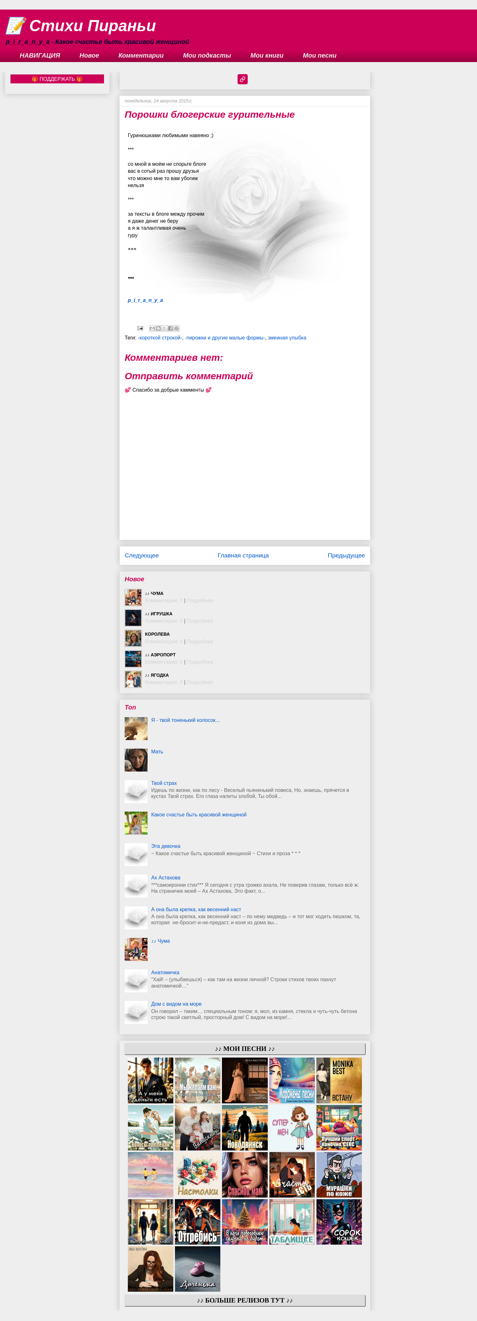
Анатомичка (165, 972)
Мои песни (320, 55)
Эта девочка (165, 846)
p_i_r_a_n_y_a (145, 300)
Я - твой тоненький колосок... (185, 720)
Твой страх (164, 783)
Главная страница (243, 555)
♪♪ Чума (154, 593)
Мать (157, 751)
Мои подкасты (207, 55)
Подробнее (200, 600)
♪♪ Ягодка (157, 675)
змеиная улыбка (287, 337)
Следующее (142, 555)
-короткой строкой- (160, 337)
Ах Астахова (165, 877)
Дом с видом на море (176, 1004)
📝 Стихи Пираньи (80, 26)
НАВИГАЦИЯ (40, 55)
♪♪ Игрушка (158, 613)
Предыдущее (346, 555)
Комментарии (141, 55)
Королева (157, 634)
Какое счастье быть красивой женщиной (198, 814)
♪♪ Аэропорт (160, 654)
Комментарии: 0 (164, 600)
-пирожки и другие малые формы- (225, 337)
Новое (89, 55)
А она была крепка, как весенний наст (196, 909)
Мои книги (267, 55)
